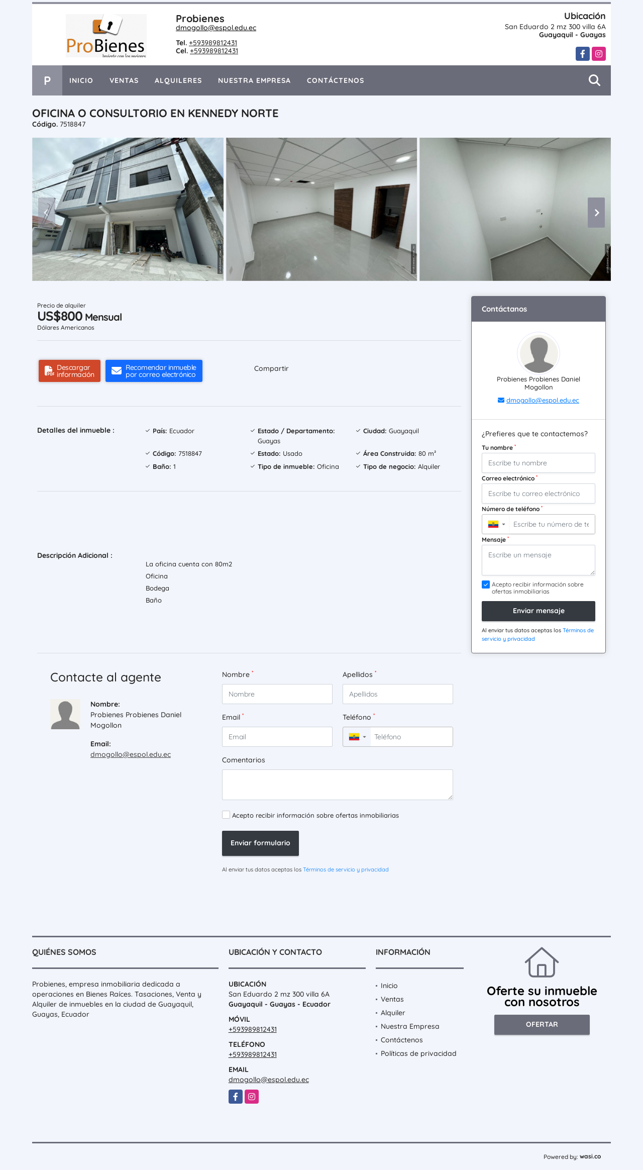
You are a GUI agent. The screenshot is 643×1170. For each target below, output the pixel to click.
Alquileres (178, 80)
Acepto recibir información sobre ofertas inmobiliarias (315, 815)
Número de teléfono (512, 509)
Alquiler (393, 1012)
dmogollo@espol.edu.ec (216, 27)
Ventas (124, 80)
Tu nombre (499, 447)
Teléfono (359, 717)
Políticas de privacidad (419, 1053)
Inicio (81, 80)
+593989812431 (213, 42)
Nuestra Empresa (254, 80)
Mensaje (495, 539)
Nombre (237, 674)
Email (233, 717)
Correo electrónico (510, 478)
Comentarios (243, 759)
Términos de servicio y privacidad (346, 869)
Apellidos (359, 674)
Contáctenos (335, 80)
